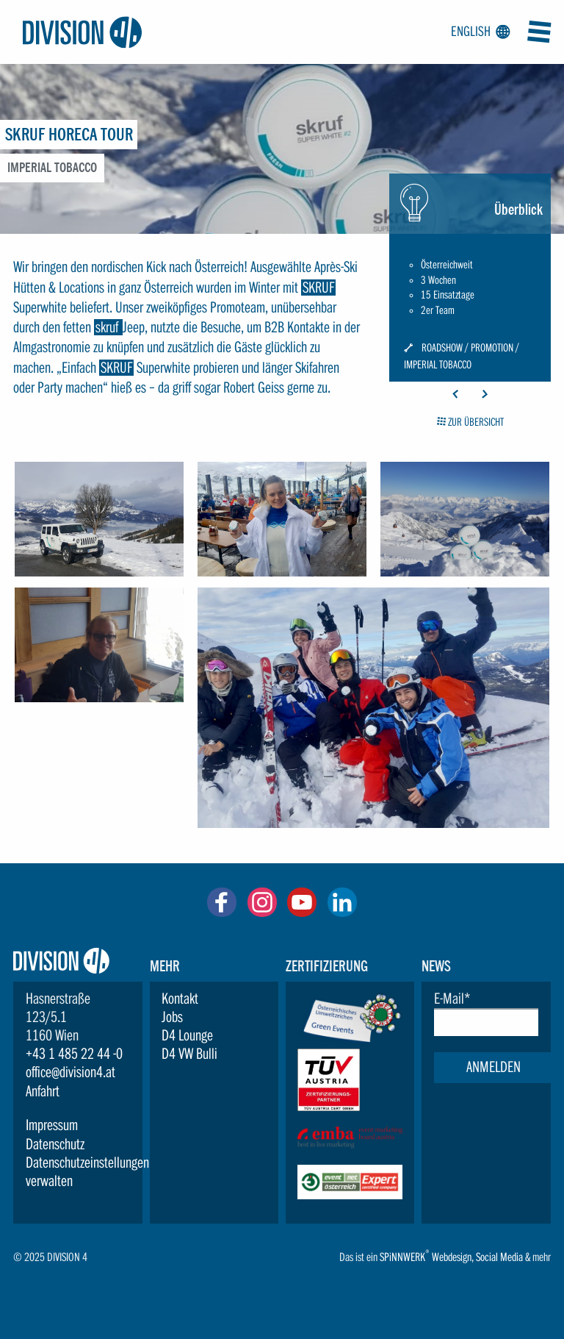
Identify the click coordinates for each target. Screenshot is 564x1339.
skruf (108, 327)
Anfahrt (42, 1091)
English (478, 32)
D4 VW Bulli (189, 1054)
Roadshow (442, 348)
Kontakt (180, 998)
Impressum (52, 1125)
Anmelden (493, 1067)
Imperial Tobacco (437, 365)
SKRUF (318, 287)
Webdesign (451, 1257)
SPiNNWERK (402, 1257)
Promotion (492, 348)
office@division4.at (70, 1072)
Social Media (499, 1257)
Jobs (172, 1017)
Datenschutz (55, 1144)
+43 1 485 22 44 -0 (74, 1054)
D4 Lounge (187, 1035)
